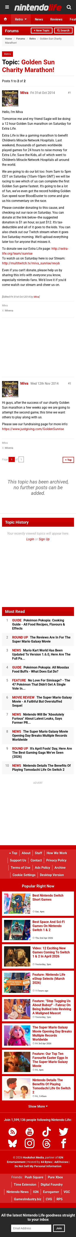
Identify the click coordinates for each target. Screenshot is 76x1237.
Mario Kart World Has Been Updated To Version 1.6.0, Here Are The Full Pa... (41, 654)
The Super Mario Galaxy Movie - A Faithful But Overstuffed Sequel (42, 701)
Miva (24, 92)
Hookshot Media (33, 1157)
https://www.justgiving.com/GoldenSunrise (33, 429)
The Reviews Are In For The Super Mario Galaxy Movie (41, 639)
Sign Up (44, 539)
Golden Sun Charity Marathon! (28, 66)
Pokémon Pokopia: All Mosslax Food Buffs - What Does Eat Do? (40, 669)
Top (13, 853)
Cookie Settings (24, 875)
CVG (49, 1199)
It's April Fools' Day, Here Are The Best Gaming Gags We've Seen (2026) (42, 753)
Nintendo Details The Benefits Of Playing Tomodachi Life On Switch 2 (41, 768)
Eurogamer (51, 1192)
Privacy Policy (56, 860)
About (26, 853)
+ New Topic (41, 30)
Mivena (9, 310)
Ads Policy (42, 868)
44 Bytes (46, 1162)
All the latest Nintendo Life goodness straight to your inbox (38, 1217)
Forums (12, 30)
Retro (32, 38)
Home (8, 38)
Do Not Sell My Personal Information (38, 1166)
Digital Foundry (52, 1184)
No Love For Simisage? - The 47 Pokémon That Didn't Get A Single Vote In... (41, 684)
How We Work (57, 853)
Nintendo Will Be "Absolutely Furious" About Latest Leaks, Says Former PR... (38, 719)
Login (30, 539)
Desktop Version (52, 875)
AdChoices (61, 1162)
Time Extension (25, 1184)
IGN (36, 1192)
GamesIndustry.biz (27, 1199)
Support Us (18, 860)
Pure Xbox (55, 1177)
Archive (60, 868)
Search (63, 30)
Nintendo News (17, 1192)
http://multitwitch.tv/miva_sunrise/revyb (31, 263)
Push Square (34, 1177)
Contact (36, 860)
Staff (38, 853)
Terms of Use (20, 868)
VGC (67, 1192)
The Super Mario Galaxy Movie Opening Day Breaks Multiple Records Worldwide (40, 736)
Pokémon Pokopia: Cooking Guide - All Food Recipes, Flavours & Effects (38, 624)
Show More (38, 1106)
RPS (60, 1199)
